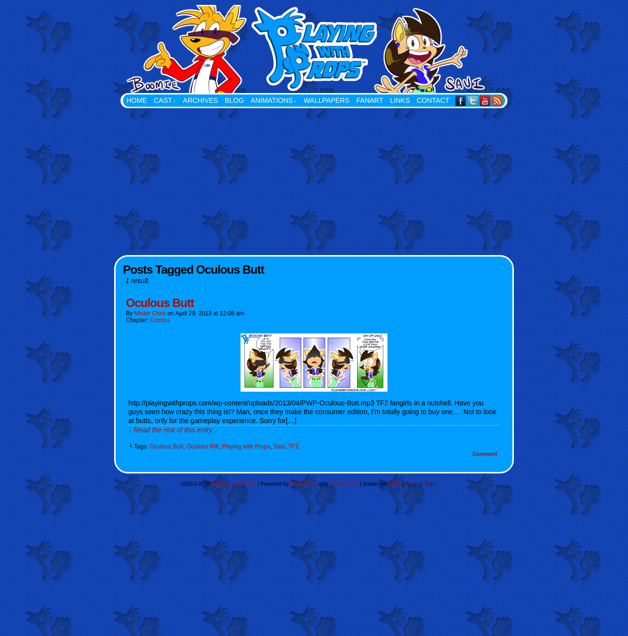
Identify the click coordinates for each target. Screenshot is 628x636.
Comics (159, 320)
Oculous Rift (202, 446)
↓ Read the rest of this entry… (173, 430)
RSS (497, 100)
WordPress (303, 484)
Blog (234, 100)
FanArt (369, 100)
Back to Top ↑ (422, 484)
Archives (200, 100)
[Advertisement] (314, 181)
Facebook (461, 100)
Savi (279, 446)
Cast (165, 100)
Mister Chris (150, 313)
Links (400, 100)
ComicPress (344, 484)
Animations (274, 100)
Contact (433, 100)
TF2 (293, 446)
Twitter (473, 100)
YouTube (485, 100)
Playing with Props (363, 49)
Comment (485, 454)
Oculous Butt (160, 302)
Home (136, 100)
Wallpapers (326, 100)
